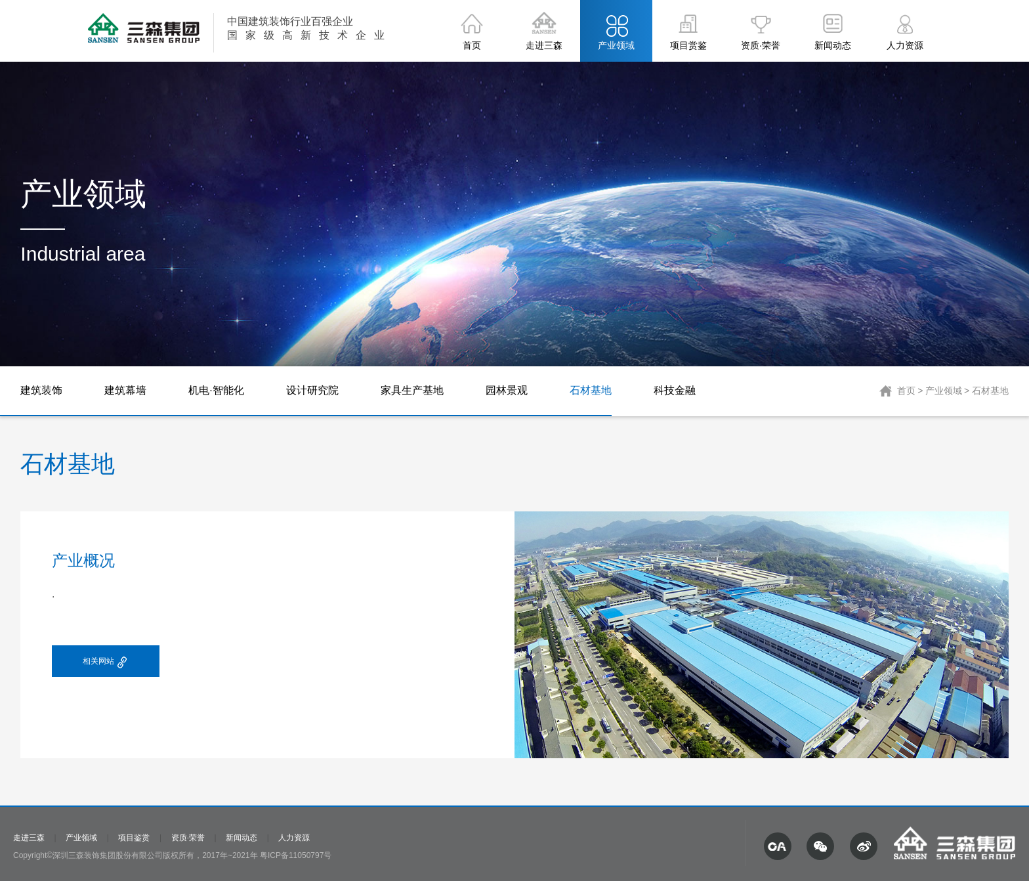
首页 (906, 390)
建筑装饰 (41, 390)
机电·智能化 (215, 390)
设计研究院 (312, 390)
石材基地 (591, 390)
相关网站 (106, 662)
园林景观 (507, 390)
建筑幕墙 (125, 390)
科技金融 (675, 390)
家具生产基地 (412, 390)
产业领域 (943, 390)
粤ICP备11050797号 (295, 855)
